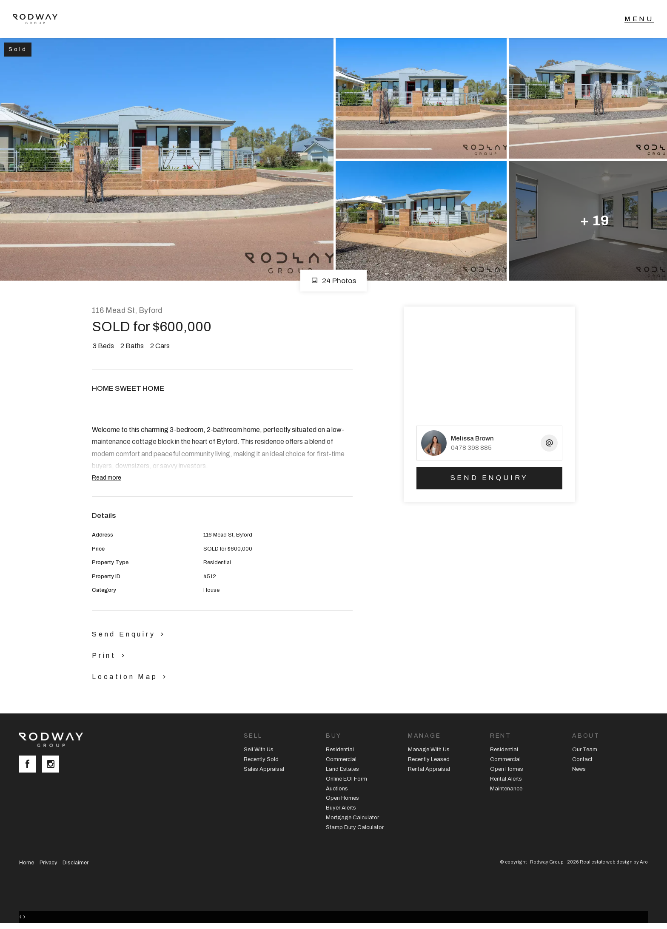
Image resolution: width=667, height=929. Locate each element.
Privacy (48, 863)
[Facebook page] (30, 765)
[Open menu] (639, 19)
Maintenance (506, 789)
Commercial (341, 759)
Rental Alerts (506, 779)
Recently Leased (429, 759)
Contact (582, 759)
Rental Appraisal (429, 769)
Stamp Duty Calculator (355, 827)
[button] (110, 655)
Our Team (584, 750)
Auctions (337, 789)
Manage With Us (429, 750)
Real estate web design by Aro (614, 861)
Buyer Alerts (341, 808)
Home (26, 863)
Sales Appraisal (264, 769)
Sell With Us (259, 750)
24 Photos (333, 281)
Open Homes (342, 798)
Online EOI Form (346, 779)
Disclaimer (75, 863)
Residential (340, 750)
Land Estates (342, 769)
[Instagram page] (52, 765)
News (579, 769)
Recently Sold (261, 759)
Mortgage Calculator (352, 818)
